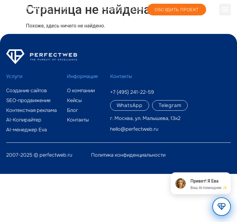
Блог (72, 110)
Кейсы (74, 100)
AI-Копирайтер (23, 120)
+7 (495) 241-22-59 (121, 9)
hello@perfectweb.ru (134, 129)
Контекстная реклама (31, 110)
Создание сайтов (26, 91)
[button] (225, 9)
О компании (81, 91)
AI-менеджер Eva (26, 130)
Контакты (78, 120)
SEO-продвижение (28, 100)
